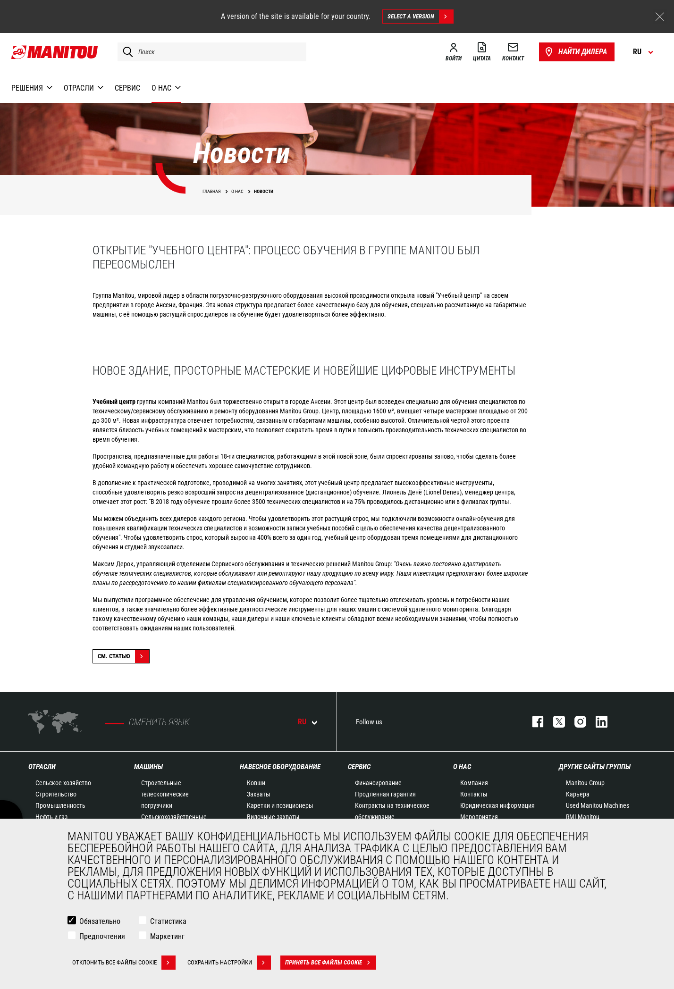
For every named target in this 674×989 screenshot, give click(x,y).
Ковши (256, 783)
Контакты (474, 794)
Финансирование (378, 783)
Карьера (578, 794)
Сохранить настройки (229, 963)
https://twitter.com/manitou (554, 722)
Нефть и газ (51, 817)
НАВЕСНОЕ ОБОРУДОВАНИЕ (280, 767)
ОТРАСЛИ (42, 767)
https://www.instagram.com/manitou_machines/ (575, 722)
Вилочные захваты (273, 817)
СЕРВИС (359, 767)
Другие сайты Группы (595, 767)
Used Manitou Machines (597, 805)
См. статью (123, 656)
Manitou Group (585, 783)
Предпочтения (102, 937)
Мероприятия (479, 817)
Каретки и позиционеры (280, 805)
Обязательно (99, 922)
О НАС (462, 767)
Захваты (258, 794)
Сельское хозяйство (63, 783)
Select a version (420, 16)
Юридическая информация (497, 805)
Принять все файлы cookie (330, 963)
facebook (533, 722)
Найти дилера (575, 52)
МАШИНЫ (148, 767)
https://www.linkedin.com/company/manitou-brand (596, 722)
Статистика (168, 922)
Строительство (55, 794)
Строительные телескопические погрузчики (165, 794)
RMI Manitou (582, 817)
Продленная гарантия (385, 794)
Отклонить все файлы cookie (124, 963)
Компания (474, 783)
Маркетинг (167, 937)
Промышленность (60, 805)
